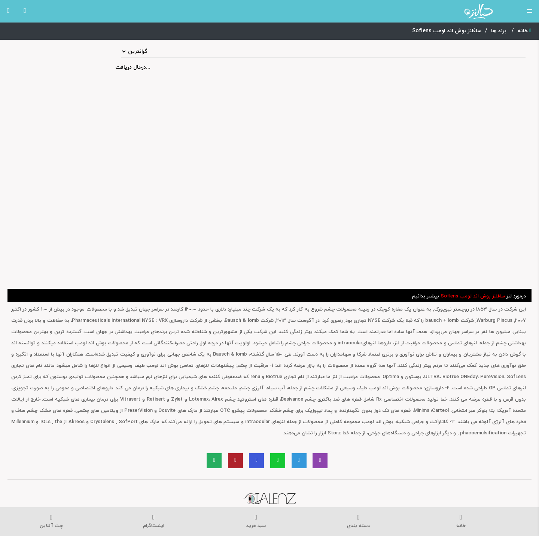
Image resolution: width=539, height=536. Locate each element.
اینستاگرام (154, 521)
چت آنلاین (51, 521)
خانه (524, 31)
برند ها (499, 31)
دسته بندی (358, 521)
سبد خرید (256, 521)
